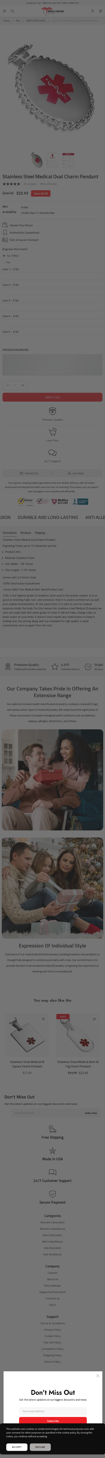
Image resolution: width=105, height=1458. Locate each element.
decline (40, 1447)
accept (17, 1447)
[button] (98, 1375)
